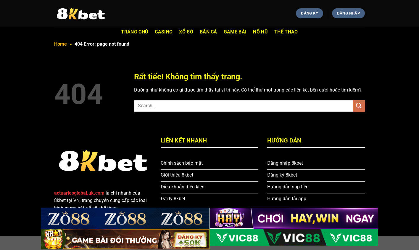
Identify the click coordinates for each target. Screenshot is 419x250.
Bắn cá (208, 32)
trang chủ (134, 32)
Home (60, 44)
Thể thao (286, 32)
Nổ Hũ (260, 32)
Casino (164, 32)
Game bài (235, 32)
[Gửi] (359, 106)
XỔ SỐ (186, 32)
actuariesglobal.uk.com (79, 193)
